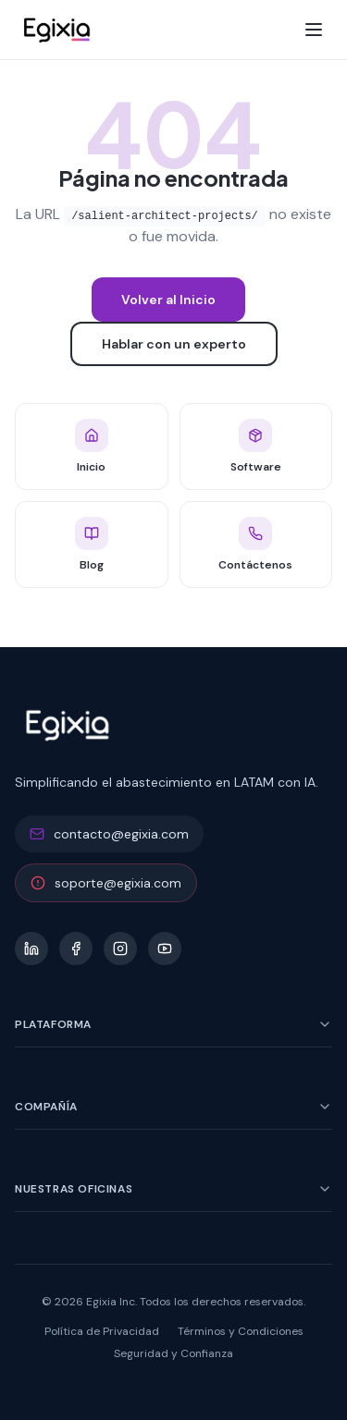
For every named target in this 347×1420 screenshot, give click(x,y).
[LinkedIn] (31, 948)
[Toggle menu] (313, 29)
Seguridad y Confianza (173, 1353)
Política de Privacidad (101, 1331)
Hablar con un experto (174, 344)
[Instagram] (120, 948)
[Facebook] (76, 948)
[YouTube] (164, 948)
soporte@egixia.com (106, 883)
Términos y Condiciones (241, 1331)
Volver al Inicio (168, 299)
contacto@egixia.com (109, 834)
